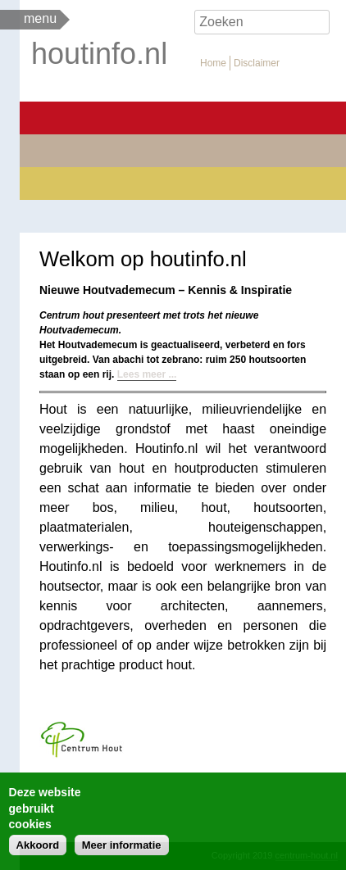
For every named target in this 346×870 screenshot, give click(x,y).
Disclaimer (257, 63)
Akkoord (38, 845)
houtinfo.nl (99, 53)
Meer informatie (122, 845)
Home (213, 63)
